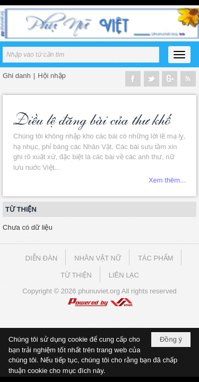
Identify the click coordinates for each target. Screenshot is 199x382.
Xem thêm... (167, 180)
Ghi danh (17, 76)
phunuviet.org (99, 291)
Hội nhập (52, 76)
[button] (179, 55)
